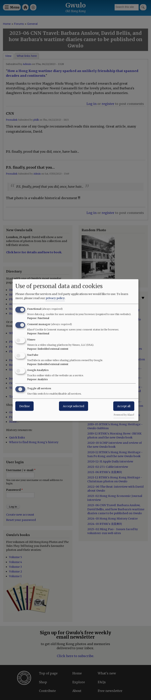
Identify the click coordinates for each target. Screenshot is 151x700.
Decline (24, 406)
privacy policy (55, 298)
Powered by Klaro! (124, 414)
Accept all (123, 406)
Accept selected (73, 406)
